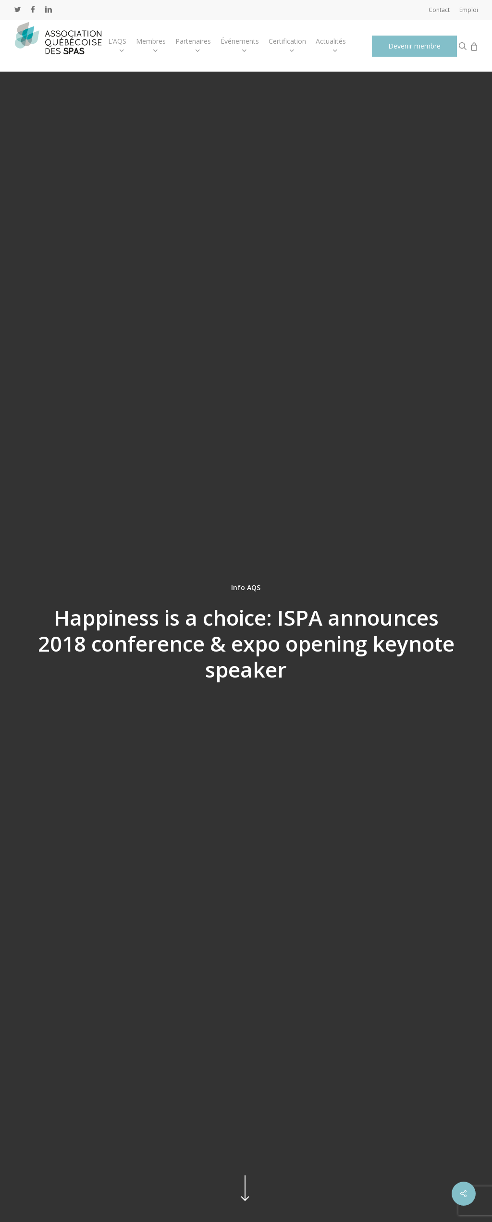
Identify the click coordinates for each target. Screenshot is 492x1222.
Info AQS (245, 587)
